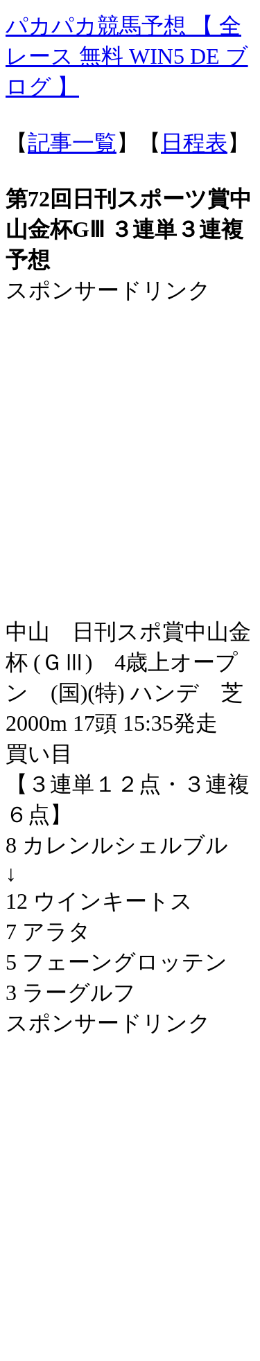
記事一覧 (72, 142)
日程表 (194, 142)
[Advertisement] (130, 436)
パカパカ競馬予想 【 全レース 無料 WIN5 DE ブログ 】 (127, 56)
